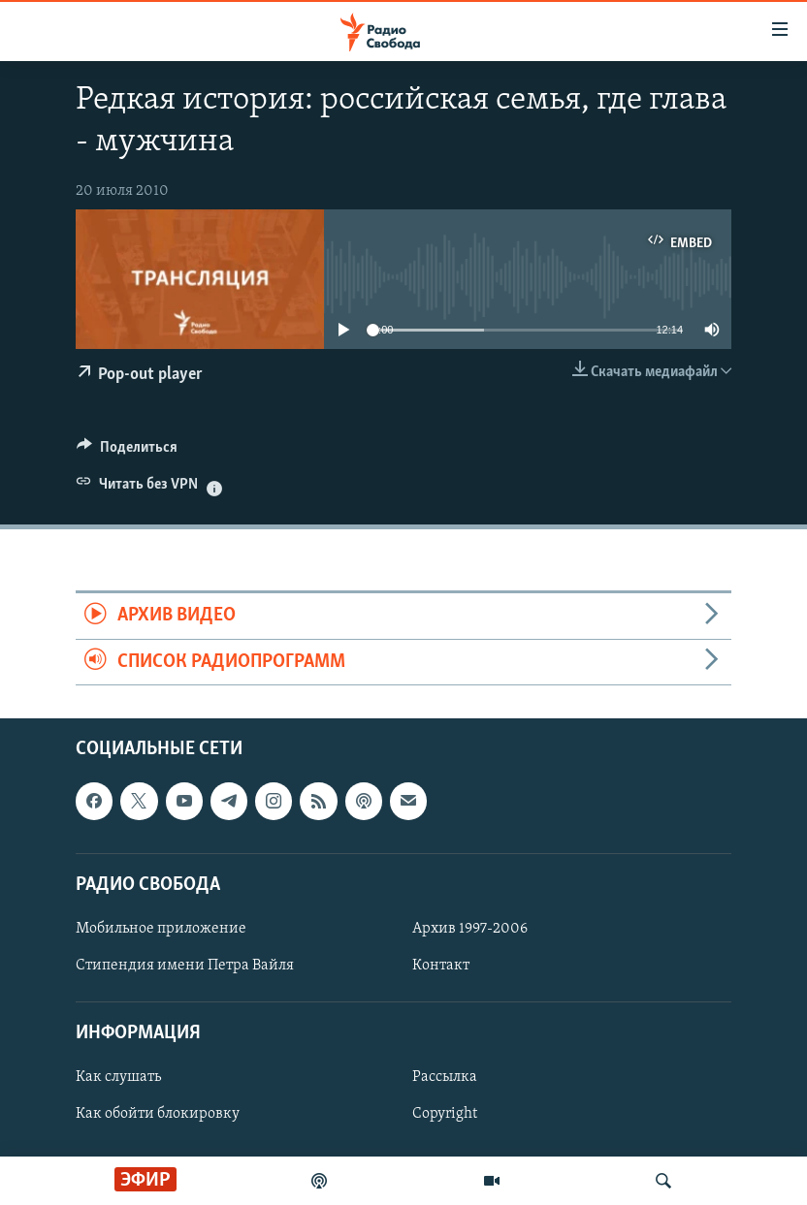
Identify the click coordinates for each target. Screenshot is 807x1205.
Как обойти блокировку (158, 1115)
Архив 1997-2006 (470, 928)
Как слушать (118, 1077)
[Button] (127, 451)
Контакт (440, 965)
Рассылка (444, 1077)
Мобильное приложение (161, 928)
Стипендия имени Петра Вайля (185, 965)
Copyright (444, 1115)
